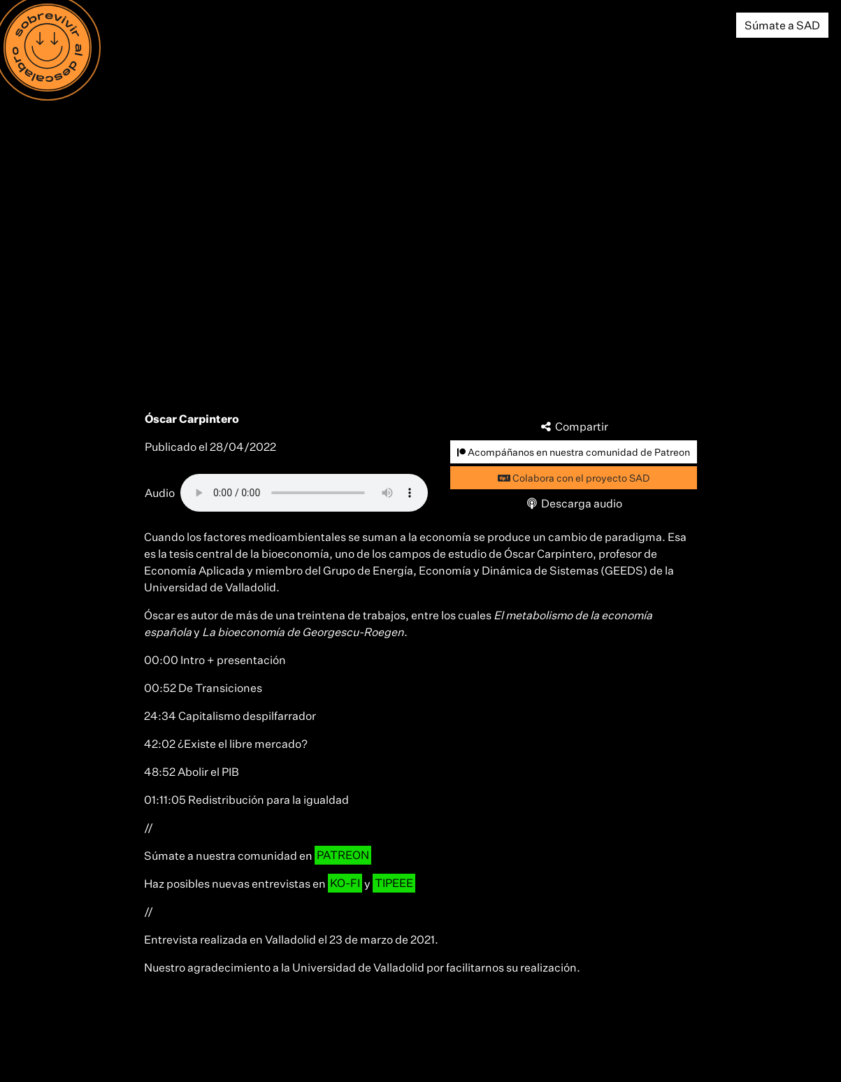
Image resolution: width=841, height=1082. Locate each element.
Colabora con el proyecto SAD (573, 478)
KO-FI (345, 883)
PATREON (343, 856)
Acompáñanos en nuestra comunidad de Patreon (573, 452)
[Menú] (47, 47)
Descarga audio (573, 503)
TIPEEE (394, 883)
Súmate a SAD (782, 25)
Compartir (573, 426)
